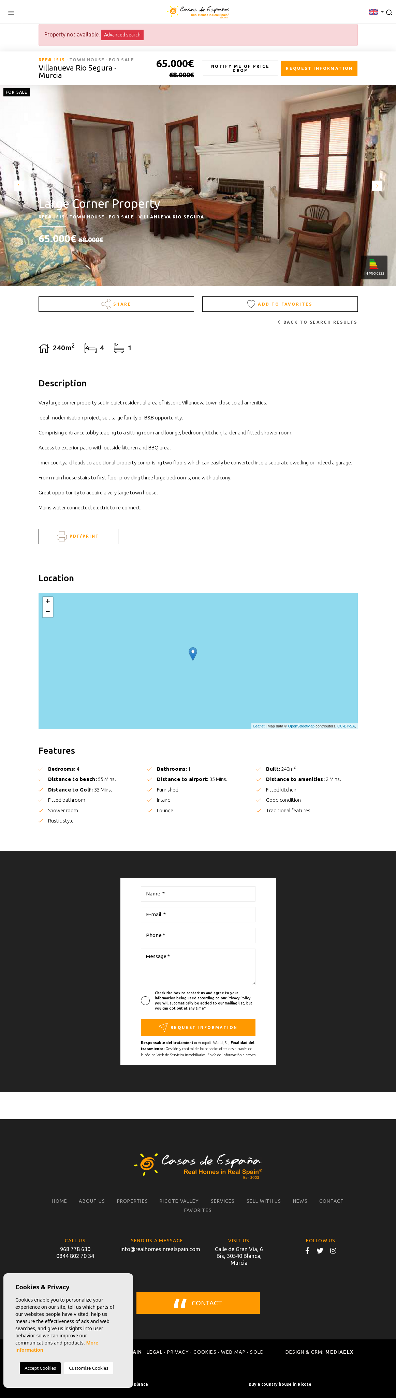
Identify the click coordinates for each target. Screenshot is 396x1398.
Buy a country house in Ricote (280, 1384)
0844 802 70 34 (75, 1256)
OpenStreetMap (301, 726)
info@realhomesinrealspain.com (157, 1249)
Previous (17, 185)
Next (379, 185)
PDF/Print (78, 536)
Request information (319, 68)
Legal (155, 1352)
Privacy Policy (239, 998)
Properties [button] (132, 1201)
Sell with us (264, 1201)
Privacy (178, 1352)
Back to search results (317, 322)
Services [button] (223, 1201)
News (300, 1201)
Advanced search (122, 34)
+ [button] (47, 602)
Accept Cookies (40, 1368)
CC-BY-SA (346, 726)
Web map (233, 1352)
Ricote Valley (179, 1201)
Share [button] (116, 304)
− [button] (47, 612)
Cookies (205, 1352)
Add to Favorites (279, 304)
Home (59, 1201)
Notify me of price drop (240, 68)
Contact (331, 1201)
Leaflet (258, 726)
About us (92, 1201)
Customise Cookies (88, 1368)
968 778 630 (75, 1249)
